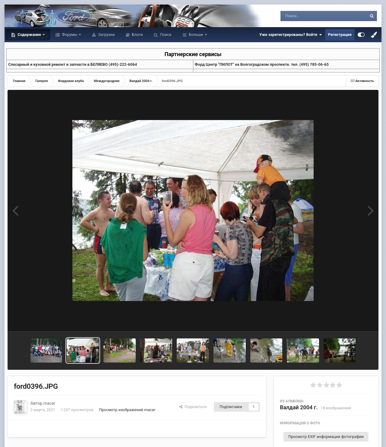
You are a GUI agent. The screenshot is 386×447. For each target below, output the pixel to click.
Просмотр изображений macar (127, 409)
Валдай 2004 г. (299, 407)
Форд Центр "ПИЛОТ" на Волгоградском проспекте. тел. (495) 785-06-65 (262, 64)
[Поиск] (312, 16)
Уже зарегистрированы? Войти (290, 34)
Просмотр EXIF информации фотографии (326, 436)
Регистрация (340, 34)
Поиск (165, 34)
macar (49, 403)
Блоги (137, 34)
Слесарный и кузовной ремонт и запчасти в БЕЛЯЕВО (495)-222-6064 (72, 64)
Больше (196, 34)
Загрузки (106, 34)
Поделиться (193, 406)
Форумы (69, 34)
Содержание (29, 34)
